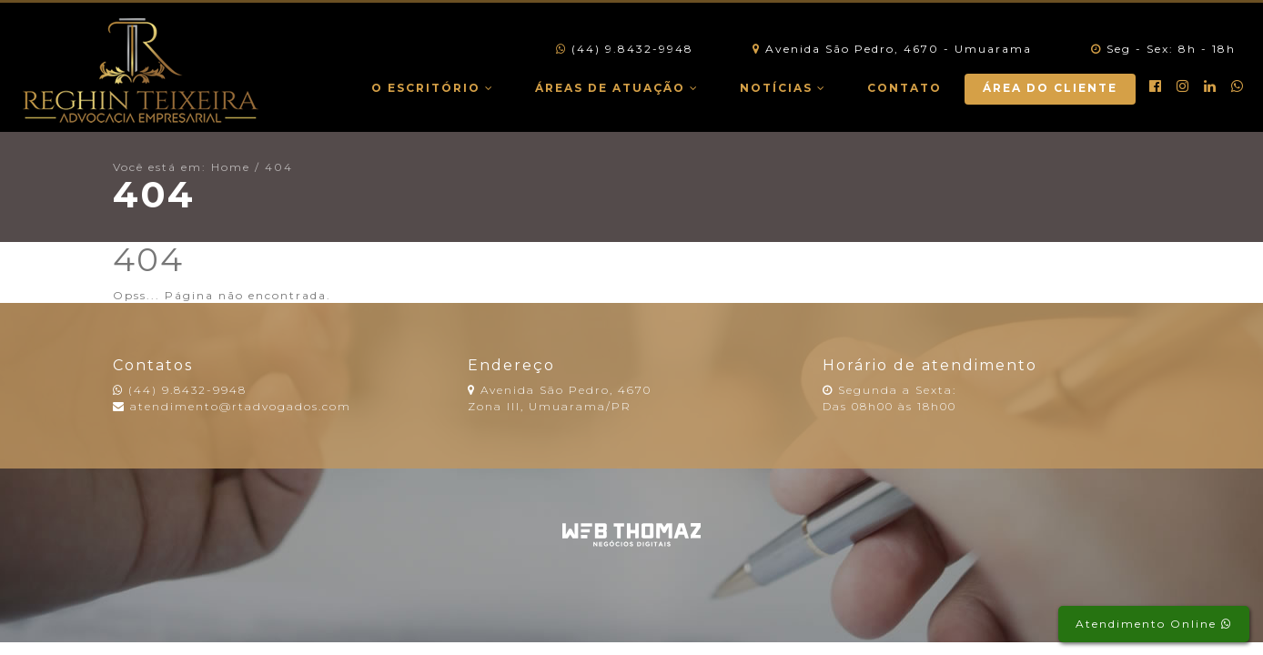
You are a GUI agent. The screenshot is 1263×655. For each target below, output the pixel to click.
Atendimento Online (1154, 623)
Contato (904, 88)
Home (230, 167)
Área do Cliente (1050, 88)
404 (279, 167)
